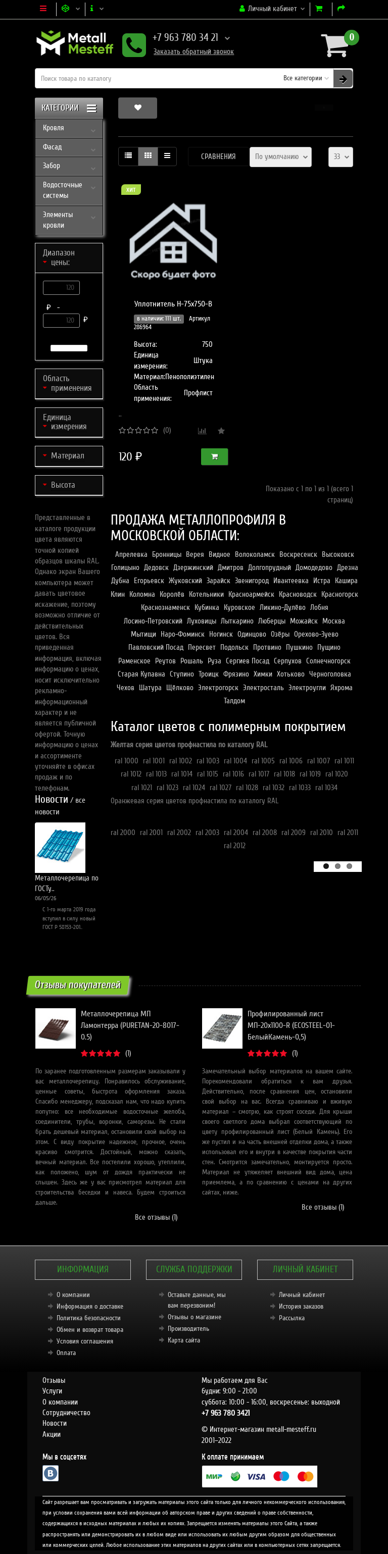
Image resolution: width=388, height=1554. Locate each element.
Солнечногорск (328, 660)
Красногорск (339, 594)
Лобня (319, 607)
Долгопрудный (269, 567)
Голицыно (125, 567)
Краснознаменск (165, 607)
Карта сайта (184, 1340)
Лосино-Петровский (153, 621)
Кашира (346, 580)
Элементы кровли (58, 220)
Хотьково (291, 674)
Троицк (209, 674)
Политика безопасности (89, 1318)
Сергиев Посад (247, 660)
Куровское (239, 607)
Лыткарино (237, 621)
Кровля (53, 127)
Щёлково (179, 687)
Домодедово (314, 567)
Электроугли (307, 687)
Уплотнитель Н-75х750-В (173, 304)
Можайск (304, 621)
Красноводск (298, 594)
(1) (128, 1053)
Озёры (280, 634)
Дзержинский (193, 567)
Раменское (134, 660)
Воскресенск (298, 554)
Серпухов (288, 660)
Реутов (165, 660)
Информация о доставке (90, 1306)
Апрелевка (131, 554)
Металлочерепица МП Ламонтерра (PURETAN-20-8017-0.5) (130, 1025)
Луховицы (201, 621)
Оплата (66, 1353)
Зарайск (218, 580)
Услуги (52, 1390)
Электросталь (263, 687)
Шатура (150, 687)
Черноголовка (330, 674)
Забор (51, 165)
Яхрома (341, 687)
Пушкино (299, 647)
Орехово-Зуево (316, 634)
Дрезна (347, 567)
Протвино (267, 647)
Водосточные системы (62, 190)
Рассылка (292, 1318)
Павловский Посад (155, 647)
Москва (333, 621)
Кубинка (207, 607)
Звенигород (252, 580)
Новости (54, 1423)
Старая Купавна (141, 674)
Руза (214, 660)
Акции (51, 1434)
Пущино (329, 647)
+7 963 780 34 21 (176, 38)
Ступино (182, 674)
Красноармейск (251, 594)
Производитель (188, 1328)
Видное (219, 554)
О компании (73, 1294)
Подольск (234, 647)
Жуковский (185, 580)
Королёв (172, 594)
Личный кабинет (302, 1294)
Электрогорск (218, 687)
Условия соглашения (85, 1341)
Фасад (52, 146)
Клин (118, 594)
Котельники (206, 594)
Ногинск (221, 634)
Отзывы (53, 1380)
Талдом (234, 700)
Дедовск (156, 567)
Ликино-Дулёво (283, 607)
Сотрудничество (66, 1412)
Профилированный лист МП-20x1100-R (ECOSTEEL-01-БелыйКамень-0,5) (291, 1025)
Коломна (142, 594)
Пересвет (202, 647)
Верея (195, 554)
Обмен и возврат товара (90, 1329)
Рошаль (191, 660)
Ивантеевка (291, 580)
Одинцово (251, 634)
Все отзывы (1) (156, 1217)
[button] (324, 107)
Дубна (120, 580)
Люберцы (271, 621)
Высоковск (338, 554)
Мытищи (143, 634)
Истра (321, 580)
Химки (263, 674)
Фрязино (236, 674)
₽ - (55, 307)
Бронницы (166, 554)
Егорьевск (149, 580)
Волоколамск (255, 554)
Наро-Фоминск (183, 634)
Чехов (125, 687)
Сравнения (218, 156)
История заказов (301, 1306)
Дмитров (231, 567)
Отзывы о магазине (194, 1317)
